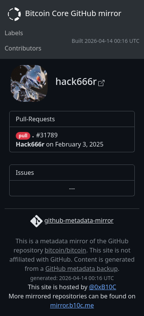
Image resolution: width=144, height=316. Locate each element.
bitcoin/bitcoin (65, 250)
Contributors (23, 48)
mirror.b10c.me (72, 305)
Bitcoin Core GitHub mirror (63, 14)
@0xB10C (102, 287)
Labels (14, 33)
